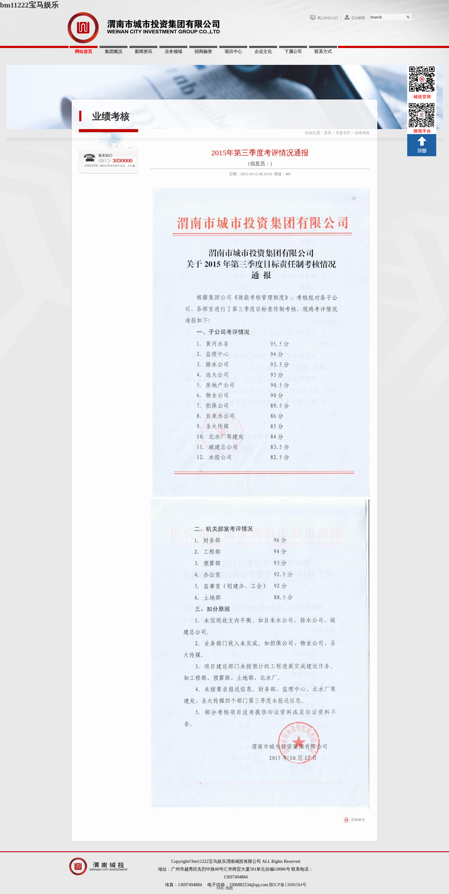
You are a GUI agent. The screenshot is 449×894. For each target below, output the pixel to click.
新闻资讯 (143, 51)
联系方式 (323, 51)
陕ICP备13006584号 (288, 884)
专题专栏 (343, 133)
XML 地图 (224, 888)
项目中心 (233, 51)
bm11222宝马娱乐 (29, 5)
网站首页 (83, 51)
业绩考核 (110, 116)
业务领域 (173, 51)
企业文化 (263, 51)
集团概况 (113, 51)
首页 (327, 133)
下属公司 (293, 51)
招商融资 (203, 51)
